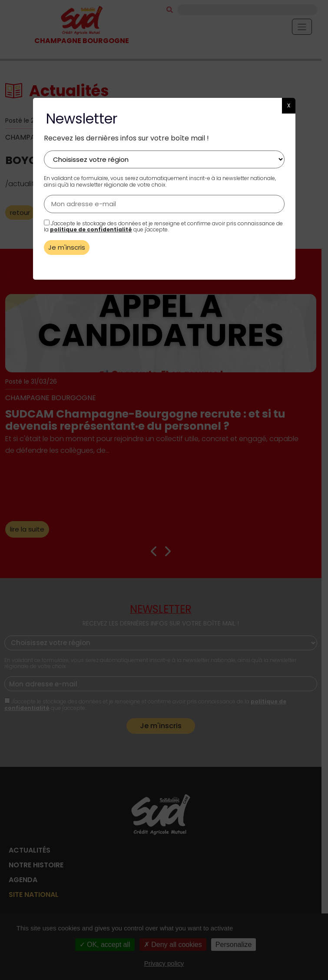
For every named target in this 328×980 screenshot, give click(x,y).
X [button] (288, 105)
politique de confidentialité (91, 229)
